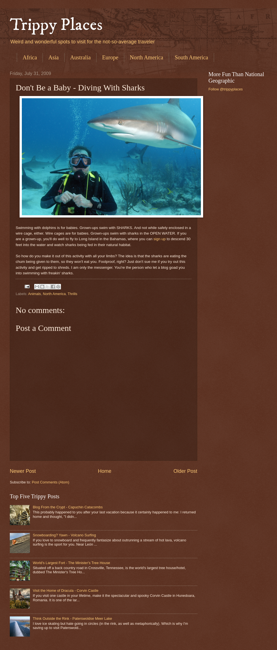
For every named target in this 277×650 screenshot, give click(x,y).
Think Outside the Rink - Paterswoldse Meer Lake (72, 618)
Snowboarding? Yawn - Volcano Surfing (64, 535)
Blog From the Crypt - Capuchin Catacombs (68, 507)
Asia (53, 57)
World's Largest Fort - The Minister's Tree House (71, 563)
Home (104, 471)
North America (146, 57)
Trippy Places (56, 25)
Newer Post (23, 471)
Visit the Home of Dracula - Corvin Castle (65, 590)
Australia (80, 57)
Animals (34, 294)
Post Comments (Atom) (50, 482)
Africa (30, 57)
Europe (110, 57)
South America (191, 57)
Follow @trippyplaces (225, 89)
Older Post (185, 471)
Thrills (72, 294)
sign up (159, 239)
